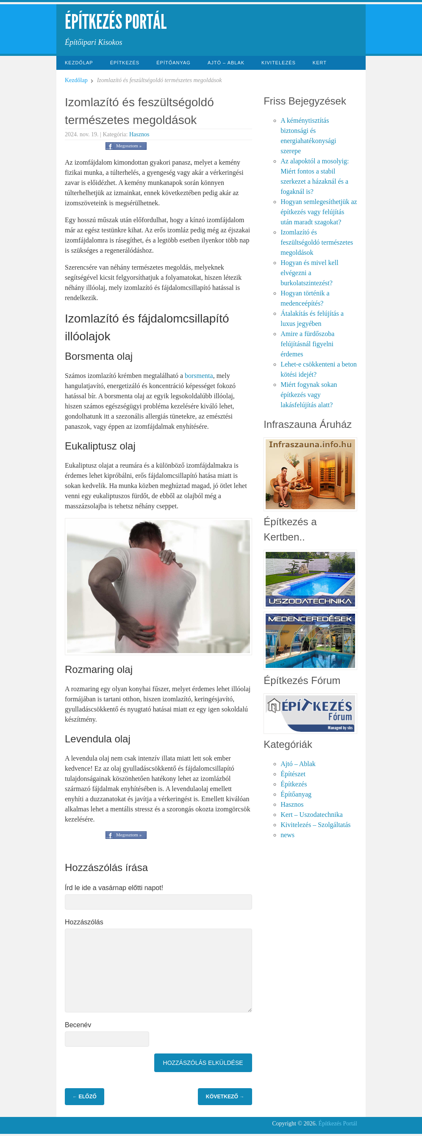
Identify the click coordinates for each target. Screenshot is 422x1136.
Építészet (292, 774)
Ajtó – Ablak (226, 62)
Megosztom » (129, 145)
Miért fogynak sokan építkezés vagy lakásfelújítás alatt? (308, 394)
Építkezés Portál (116, 22)
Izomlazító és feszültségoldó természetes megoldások (316, 242)
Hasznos (139, 134)
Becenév (78, 1024)
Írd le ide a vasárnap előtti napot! (114, 887)
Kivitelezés (278, 62)
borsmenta (199, 375)
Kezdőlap (79, 62)
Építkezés (125, 62)
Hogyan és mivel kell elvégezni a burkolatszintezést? (309, 273)
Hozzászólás (84, 922)
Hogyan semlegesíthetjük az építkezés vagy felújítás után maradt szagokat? (318, 212)
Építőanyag (173, 62)
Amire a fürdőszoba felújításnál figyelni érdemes (307, 344)
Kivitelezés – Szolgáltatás (315, 824)
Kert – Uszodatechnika (311, 814)
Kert (320, 62)
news (287, 834)
